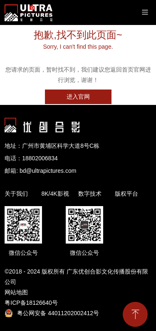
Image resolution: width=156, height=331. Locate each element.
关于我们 (16, 193)
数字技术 (90, 193)
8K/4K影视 (55, 193)
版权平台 (126, 193)
